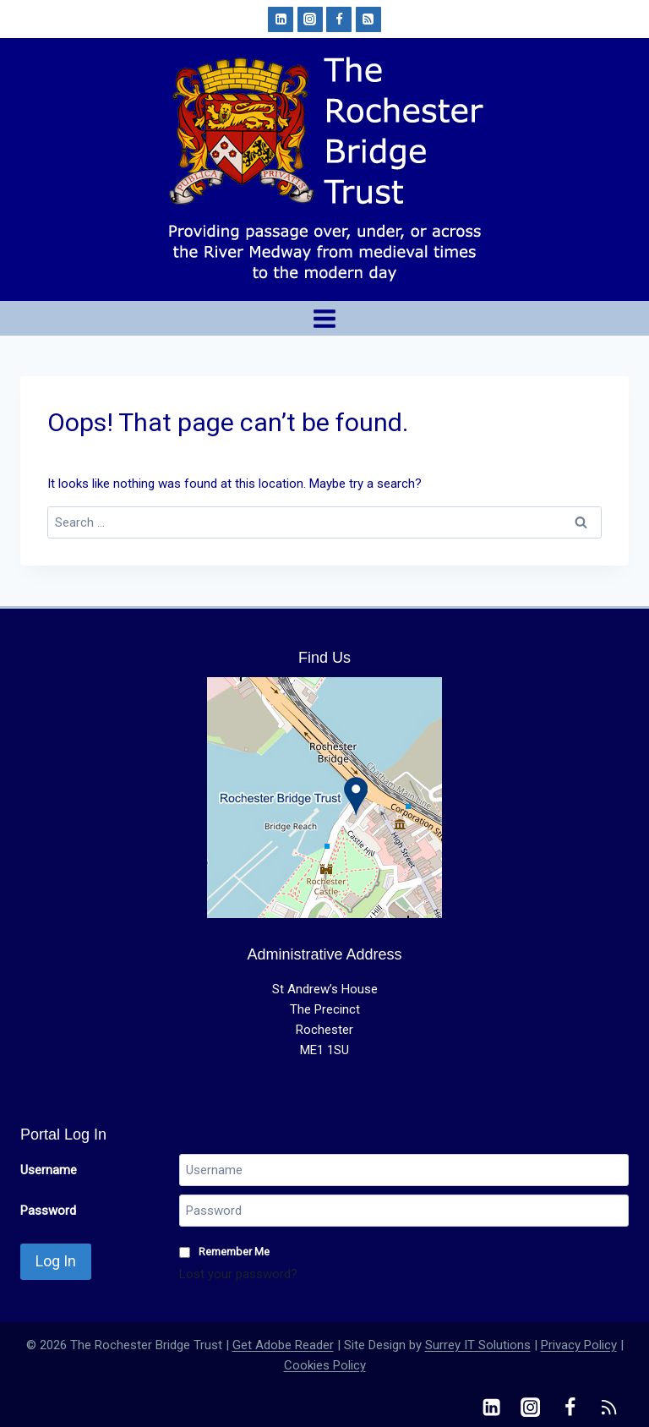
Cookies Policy (325, 1365)
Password (48, 1210)
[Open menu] (325, 318)
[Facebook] (339, 19)
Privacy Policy (579, 1345)
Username (48, 1170)
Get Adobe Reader (283, 1345)
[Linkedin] (280, 19)
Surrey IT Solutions (478, 1345)
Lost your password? (238, 1274)
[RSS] (368, 19)
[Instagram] (310, 19)
